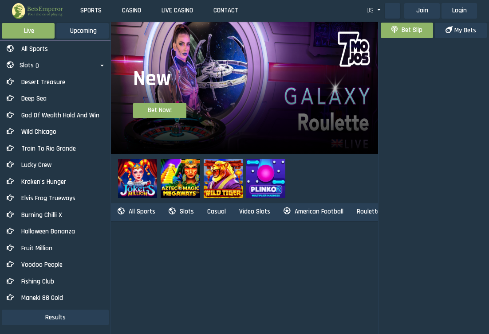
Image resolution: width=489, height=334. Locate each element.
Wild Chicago (31, 132)
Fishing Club (30, 281)
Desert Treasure (36, 82)
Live (29, 31)
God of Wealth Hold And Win (53, 115)
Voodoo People (35, 264)
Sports (91, 10)
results (55, 317)
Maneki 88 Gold (35, 298)
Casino (131, 10)
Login (459, 10)
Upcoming (83, 31)
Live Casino (177, 10)
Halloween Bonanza (41, 231)
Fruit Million (29, 248)
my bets (461, 30)
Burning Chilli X (34, 215)
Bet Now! (160, 110)
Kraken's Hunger (36, 182)
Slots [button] (23, 65)
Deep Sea (27, 98)
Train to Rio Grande (41, 148)
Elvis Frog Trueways (41, 198)
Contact (225, 10)
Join (422, 10)
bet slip (406, 30)
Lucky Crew (29, 165)
